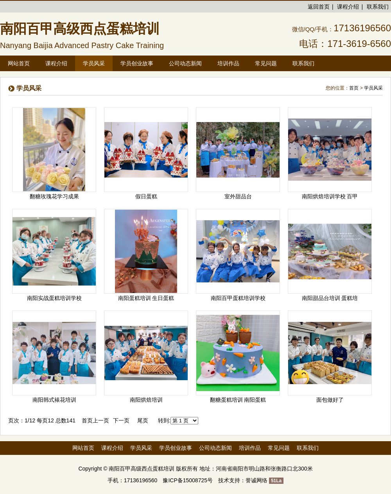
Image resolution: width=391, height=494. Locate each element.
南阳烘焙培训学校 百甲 (330, 196)
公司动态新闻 (215, 448)
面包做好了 (330, 400)
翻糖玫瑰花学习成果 (54, 196)
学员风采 (373, 88)
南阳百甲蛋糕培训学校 (238, 298)
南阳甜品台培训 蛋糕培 (330, 298)
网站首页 (19, 63)
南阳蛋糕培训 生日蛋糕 (146, 298)
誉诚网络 (256, 480)
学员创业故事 (175, 448)
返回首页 (319, 7)
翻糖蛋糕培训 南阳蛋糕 (238, 400)
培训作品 (250, 448)
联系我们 (378, 7)
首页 (354, 88)
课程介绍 (348, 7)
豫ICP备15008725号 (188, 480)
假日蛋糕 (146, 196)
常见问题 (279, 448)
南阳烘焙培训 (146, 400)
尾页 (142, 420)
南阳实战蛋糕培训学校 (54, 298)
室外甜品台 (238, 196)
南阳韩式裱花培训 (54, 400)
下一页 (121, 420)
